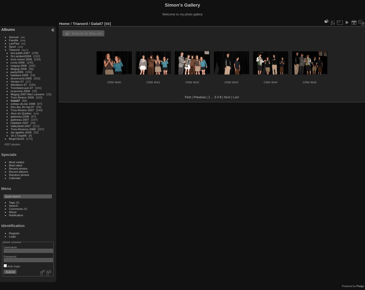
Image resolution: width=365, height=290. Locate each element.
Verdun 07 (17, 81)
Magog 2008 (19, 68)
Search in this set (87, 33)
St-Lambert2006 (21, 56)
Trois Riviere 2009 (22, 97)
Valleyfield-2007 (21, 126)
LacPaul (14, 43)
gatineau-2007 (20, 119)
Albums (8, 29)
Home (64, 23)
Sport (12, 46)
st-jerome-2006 (20, 91)
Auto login (12, 266)
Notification (16, 215)
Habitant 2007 (20, 122)
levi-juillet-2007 (20, 52)
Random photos (19, 174)
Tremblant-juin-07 (22, 87)
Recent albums (18, 171)
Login (12, 236)
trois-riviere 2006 (21, 59)
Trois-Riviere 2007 (22, 110)
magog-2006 (19, 65)
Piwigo (360, 286)
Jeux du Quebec (21, 113)
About (13, 212)
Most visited (16, 162)
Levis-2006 (18, 62)
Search (13, 205)
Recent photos (18, 168)
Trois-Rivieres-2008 (23, 129)
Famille (13, 40)
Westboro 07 (19, 84)
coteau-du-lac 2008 (23, 103)
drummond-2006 (21, 78)
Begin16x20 (16, 138)
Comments (16, 208)
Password (10, 256)
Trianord (14, 49)
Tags (12, 202)
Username (10, 247)
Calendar (15, 178)
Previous (200, 97)
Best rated (15, 165)
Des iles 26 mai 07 (22, 106)
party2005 (17, 72)
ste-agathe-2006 (21, 132)
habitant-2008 (19, 75)
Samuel (14, 37)
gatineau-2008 (20, 116)
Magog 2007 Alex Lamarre (27, 94)
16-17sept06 (19, 135)
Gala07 (15, 100)
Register (14, 233)
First (188, 97)
